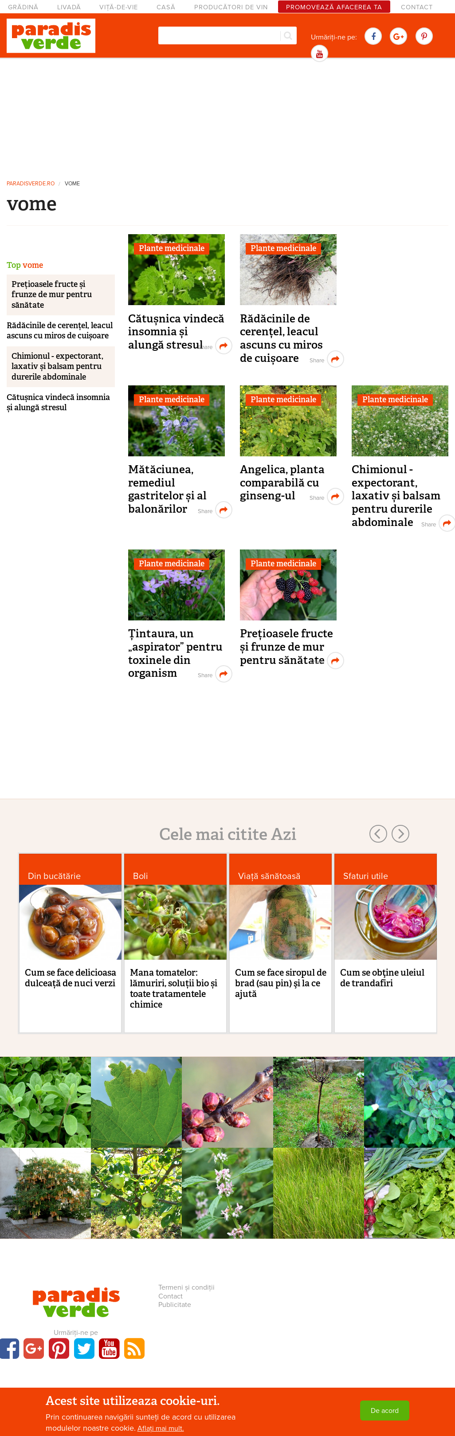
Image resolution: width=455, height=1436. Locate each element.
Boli (140, 876)
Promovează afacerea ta (334, 7)
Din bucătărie (54, 876)
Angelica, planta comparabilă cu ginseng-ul (282, 482)
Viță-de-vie (118, 7)
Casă (166, 7)
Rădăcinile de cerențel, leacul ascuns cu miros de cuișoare (281, 338)
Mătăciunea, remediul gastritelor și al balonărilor (167, 489)
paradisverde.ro (31, 183)
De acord (385, 1410)
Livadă (69, 7)
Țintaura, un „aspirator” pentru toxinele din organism (175, 653)
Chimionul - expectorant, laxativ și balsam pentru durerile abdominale (396, 496)
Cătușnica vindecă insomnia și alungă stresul (176, 331)
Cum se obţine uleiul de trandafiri (382, 978)
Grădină (23, 7)
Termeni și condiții (186, 1287)
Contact (417, 7)
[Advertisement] (227, 117)
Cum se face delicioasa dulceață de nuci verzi (70, 978)
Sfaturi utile (365, 876)
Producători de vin (231, 7)
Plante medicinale (171, 248)
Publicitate (174, 1304)
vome (72, 183)
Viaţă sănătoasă (269, 876)
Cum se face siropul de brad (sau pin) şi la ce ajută (280, 983)
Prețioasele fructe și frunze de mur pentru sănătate (286, 646)
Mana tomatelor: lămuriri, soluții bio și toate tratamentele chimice (173, 988)
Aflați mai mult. (160, 1428)
